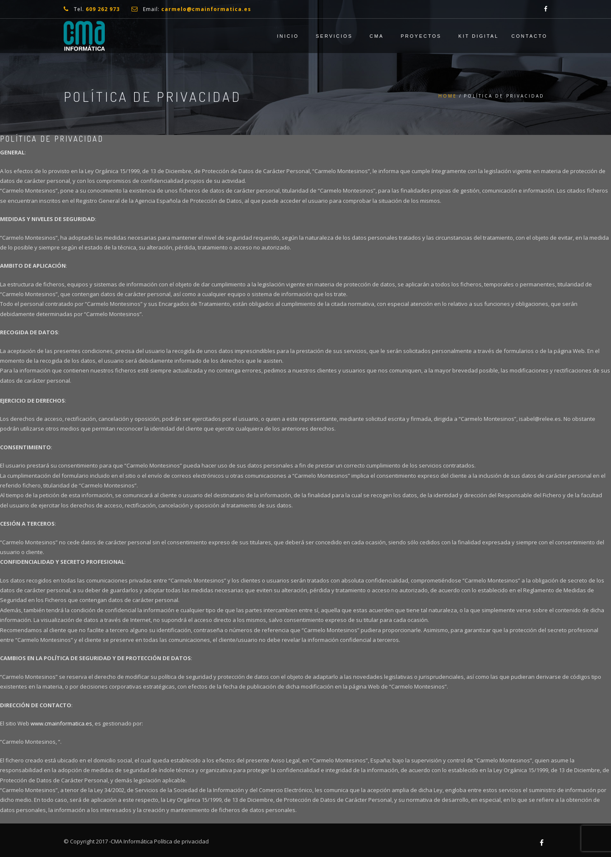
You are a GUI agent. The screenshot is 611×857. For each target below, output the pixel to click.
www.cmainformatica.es (61, 723)
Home (447, 96)
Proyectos (421, 36)
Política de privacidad (181, 841)
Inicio (288, 36)
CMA (377, 36)
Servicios (334, 36)
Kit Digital (478, 36)
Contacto (529, 36)
